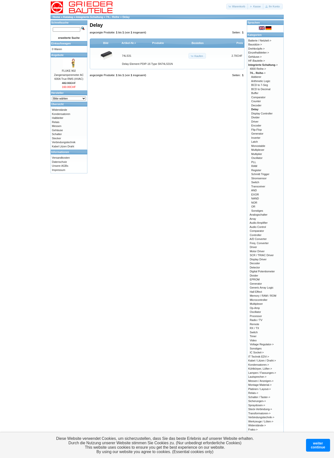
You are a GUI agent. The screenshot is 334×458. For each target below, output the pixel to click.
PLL (253, 162)
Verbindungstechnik (64, 142)
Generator (257, 133)
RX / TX (254, 328)
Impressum (58, 169)
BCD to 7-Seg (259, 84)
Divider (255, 117)
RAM (254, 166)
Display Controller (262, 113)
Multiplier (256, 154)
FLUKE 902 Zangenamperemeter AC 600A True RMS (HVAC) (68, 74)
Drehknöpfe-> (256, 48)
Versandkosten (61, 157)
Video (253, 340)
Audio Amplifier (258, 222)
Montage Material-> (260, 384)
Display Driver (258, 259)
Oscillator (257, 157)
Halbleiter (57, 117)
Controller (256, 235)
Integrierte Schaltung (89, 16)
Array (253, 218)
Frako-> (253, 429)
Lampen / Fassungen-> (262, 372)
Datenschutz (59, 161)
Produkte (158, 43)
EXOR (255, 194)
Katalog (68, 16)
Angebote (57, 55)
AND (254, 190)
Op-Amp (255, 307)
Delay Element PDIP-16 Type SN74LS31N (147, 63)
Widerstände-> (257, 425)
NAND (255, 198)
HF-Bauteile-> (256, 60)
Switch (255, 182)
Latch (254, 141)
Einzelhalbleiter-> (258, 52)
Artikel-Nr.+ (128, 43)
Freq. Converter (259, 243)
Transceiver (258, 186)
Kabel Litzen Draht (63, 146)
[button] (237, 6)
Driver (254, 121)
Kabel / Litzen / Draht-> (262, 360)
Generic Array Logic (262, 287)
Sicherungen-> (257, 401)
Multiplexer (257, 149)
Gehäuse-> (255, 56)
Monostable (258, 145)
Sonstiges (257, 210)
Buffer (254, 93)
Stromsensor (259, 178)
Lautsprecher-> (257, 376)
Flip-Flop (256, 129)
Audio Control (258, 226)
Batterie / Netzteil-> (259, 40)
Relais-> (253, 392)
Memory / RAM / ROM (263, 295)
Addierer (256, 76)
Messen (57, 126)
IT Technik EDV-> (258, 356)
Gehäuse (57, 130)
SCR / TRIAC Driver (262, 255)
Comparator (258, 97)
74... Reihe (112, 16)
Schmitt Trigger (260, 174)
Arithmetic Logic (260, 81)
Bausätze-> (255, 44)
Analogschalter (258, 214)
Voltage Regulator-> (262, 344)
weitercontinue (318, 445)
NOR (254, 202)
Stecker (56, 138)
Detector (255, 267)
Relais (56, 122)
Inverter (255, 137)
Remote (254, 324)
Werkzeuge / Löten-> (260, 421)
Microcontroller (258, 299)
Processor (256, 316)
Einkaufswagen (61, 43)
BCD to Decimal (260, 89)
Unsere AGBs (60, 165)
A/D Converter (258, 238)
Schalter (57, 134)
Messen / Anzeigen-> (261, 380)
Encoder (256, 125)
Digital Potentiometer (262, 271)
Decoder (256, 105)
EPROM (255, 279)
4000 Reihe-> (258, 68)
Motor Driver (257, 251)
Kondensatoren (61, 113)
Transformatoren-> (259, 413)
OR (253, 206)
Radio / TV (256, 320)
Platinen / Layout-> (259, 389)
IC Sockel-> (257, 352)
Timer (253, 336)
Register (256, 170)
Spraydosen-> (256, 405)
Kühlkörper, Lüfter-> (260, 368)
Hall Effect (256, 291)
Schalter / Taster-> (259, 397)
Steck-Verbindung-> (260, 409)
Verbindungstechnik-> (261, 417)
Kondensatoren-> (258, 364)
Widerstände (59, 109)
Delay (126, 16)
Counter (256, 101)
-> (263, 64)
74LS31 (126, 55)
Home (56, 16)
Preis (240, 43)
